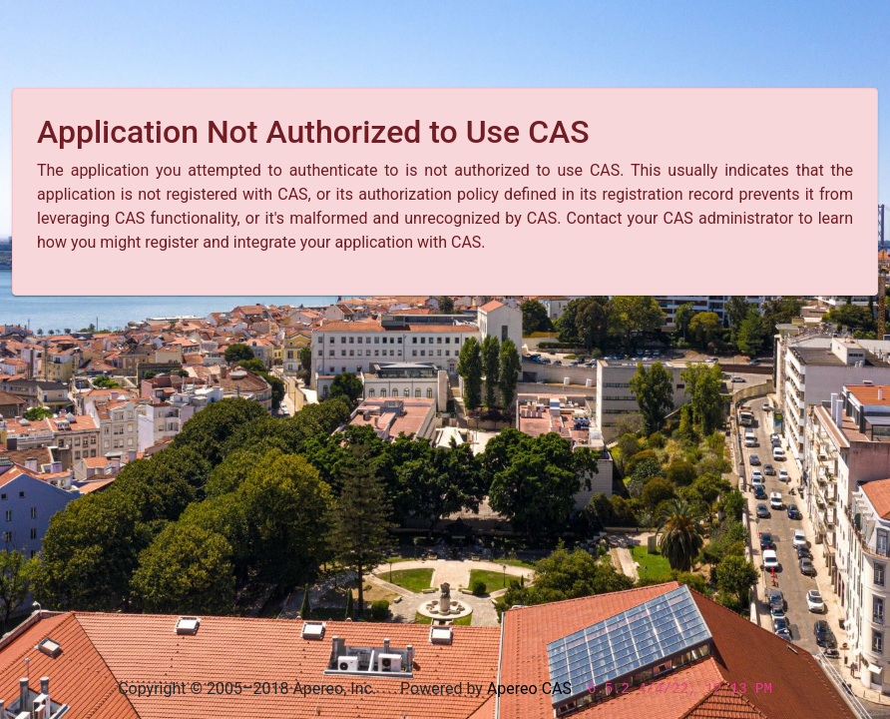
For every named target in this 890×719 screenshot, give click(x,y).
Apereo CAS (529, 688)
